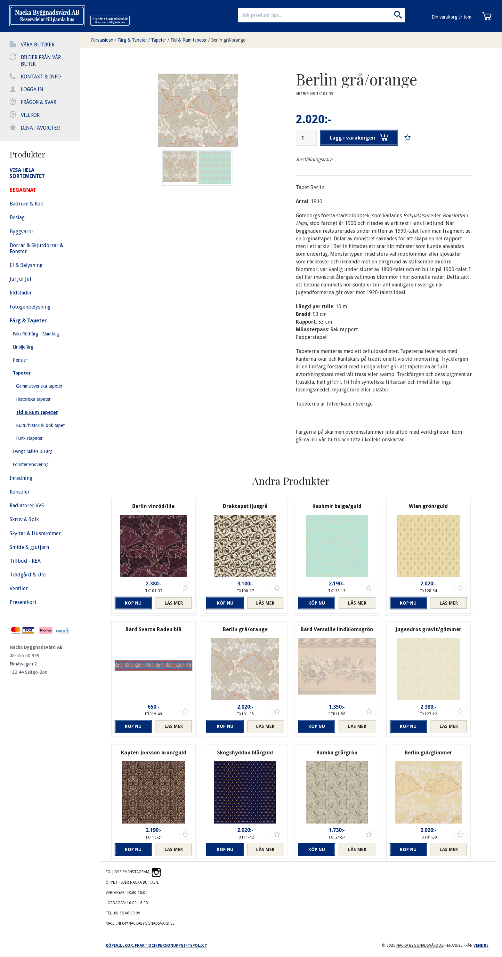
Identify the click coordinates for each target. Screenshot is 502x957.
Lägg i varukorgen (359, 137)
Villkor (30, 115)
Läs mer (174, 603)
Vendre (481, 945)
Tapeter (158, 40)
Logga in (32, 89)
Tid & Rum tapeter (188, 40)
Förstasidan (102, 40)
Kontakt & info (41, 77)
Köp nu (133, 603)
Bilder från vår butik (41, 60)
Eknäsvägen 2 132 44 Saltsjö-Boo (28, 668)
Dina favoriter (40, 128)
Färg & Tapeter (132, 40)
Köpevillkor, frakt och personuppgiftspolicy (156, 945)
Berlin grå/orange (228, 40)
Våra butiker (37, 45)
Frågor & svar (38, 102)
